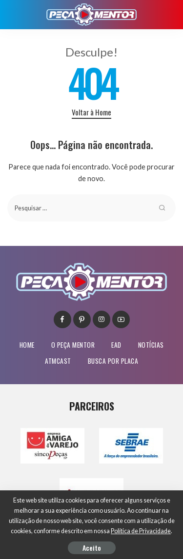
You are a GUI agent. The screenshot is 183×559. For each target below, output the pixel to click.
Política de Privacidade (141, 531)
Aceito (91, 547)
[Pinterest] (82, 319)
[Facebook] (62, 319)
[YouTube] (121, 319)
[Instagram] (101, 319)
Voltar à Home (91, 112)
